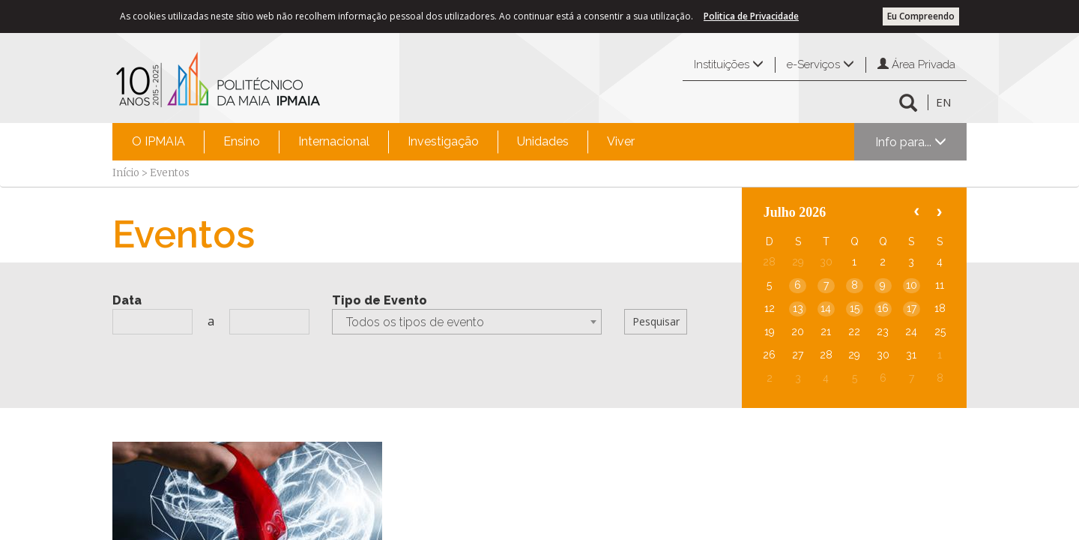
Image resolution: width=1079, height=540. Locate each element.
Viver (621, 141)
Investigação (443, 141)
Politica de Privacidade (751, 16)
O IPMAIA (158, 141)
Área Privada (916, 64)
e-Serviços (820, 64)
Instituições (729, 64)
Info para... (910, 142)
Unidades (543, 141)
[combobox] (467, 321)
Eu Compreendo (921, 16)
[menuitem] (158, 141)
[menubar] (383, 141)
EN (943, 102)
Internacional (333, 141)
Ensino (241, 141)
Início (125, 172)
